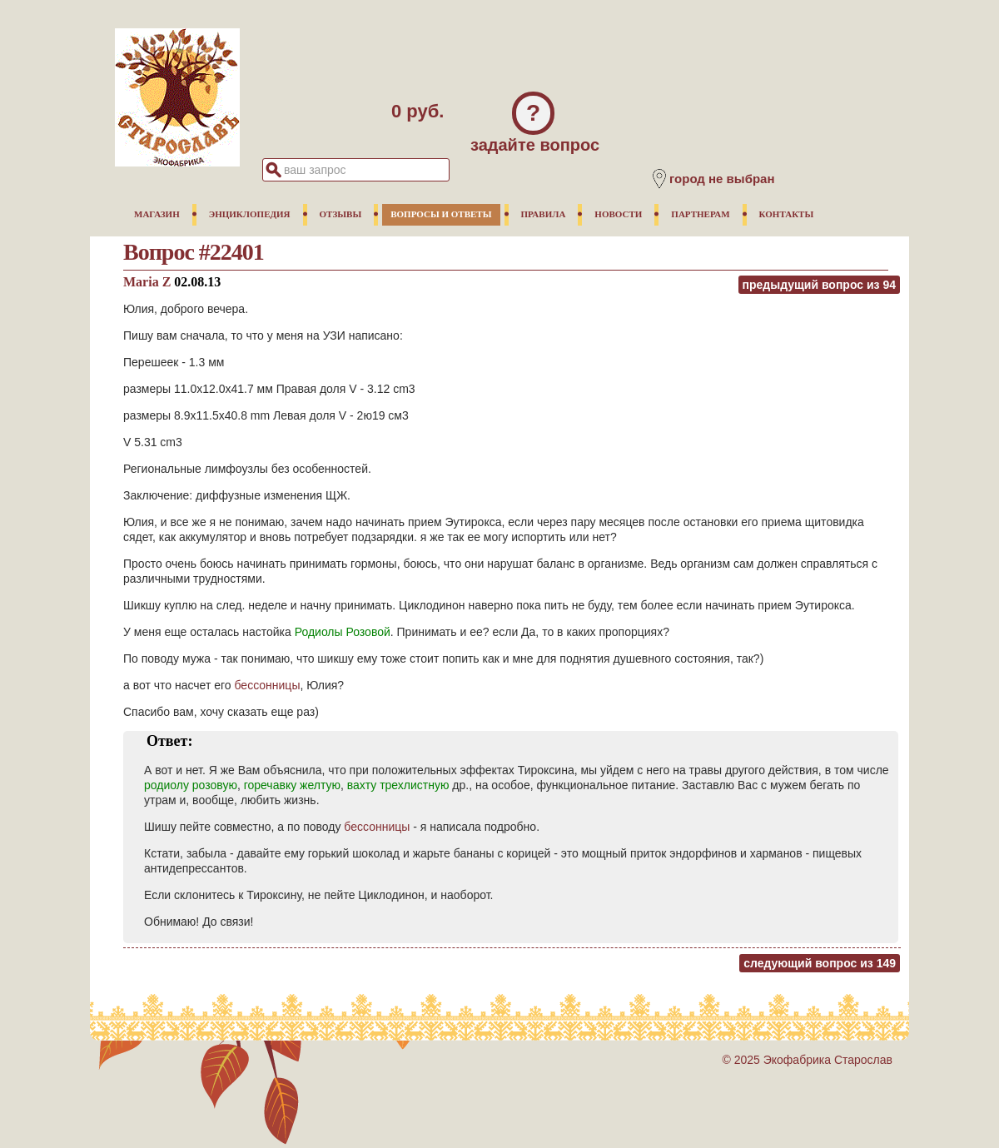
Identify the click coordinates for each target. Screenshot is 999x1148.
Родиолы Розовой (342, 632)
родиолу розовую (190, 785)
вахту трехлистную (398, 785)
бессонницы (268, 685)
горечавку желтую (292, 785)
